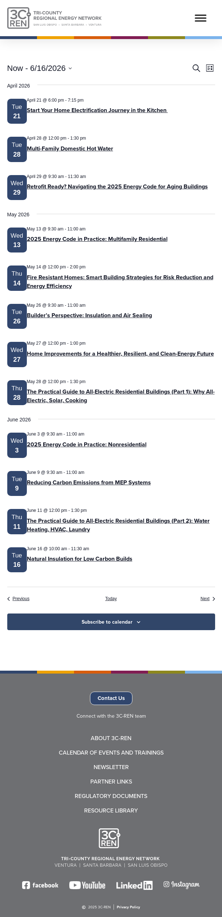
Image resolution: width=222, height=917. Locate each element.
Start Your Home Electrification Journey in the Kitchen (97, 110)
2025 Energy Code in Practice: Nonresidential (87, 444)
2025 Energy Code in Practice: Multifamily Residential (97, 239)
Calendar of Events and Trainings (111, 752)
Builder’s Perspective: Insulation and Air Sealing (89, 315)
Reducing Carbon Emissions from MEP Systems (89, 482)
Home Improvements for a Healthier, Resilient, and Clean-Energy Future (120, 353)
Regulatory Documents (111, 795)
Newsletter (111, 766)
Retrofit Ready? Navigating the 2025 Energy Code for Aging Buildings (117, 186)
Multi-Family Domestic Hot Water (70, 148)
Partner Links (111, 781)
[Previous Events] (18, 599)
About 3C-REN (111, 738)
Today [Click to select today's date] (111, 598)
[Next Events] (208, 599)
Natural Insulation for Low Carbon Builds (79, 559)
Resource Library (111, 810)
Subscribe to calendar (107, 621)
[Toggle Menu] (200, 17)
